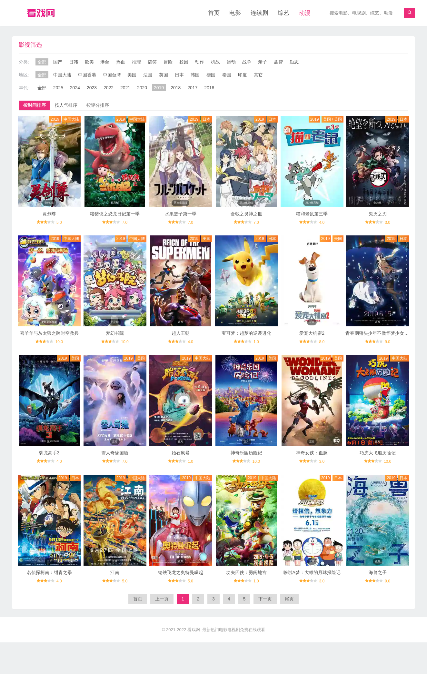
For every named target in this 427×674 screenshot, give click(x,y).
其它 (258, 74)
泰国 (226, 74)
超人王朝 (181, 333)
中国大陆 (62, 74)
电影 (235, 13)
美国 (131, 74)
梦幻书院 (115, 333)
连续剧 (259, 13)
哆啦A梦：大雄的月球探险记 (312, 572)
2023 (92, 87)
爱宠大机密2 (311, 333)
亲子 (262, 61)
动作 (199, 61)
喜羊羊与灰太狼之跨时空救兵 (49, 333)
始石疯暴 (181, 452)
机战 (215, 61)
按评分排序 (97, 105)
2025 (58, 87)
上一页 (162, 598)
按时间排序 (34, 105)
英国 (163, 74)
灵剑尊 (49, 213)
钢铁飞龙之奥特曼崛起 (180, 572)
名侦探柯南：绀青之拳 (49, 572)
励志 (294, 61)
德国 (210, 74)
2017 (192, 87)
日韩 (73, 61)
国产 (57, 61)
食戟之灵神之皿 (246, 213)
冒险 (168, 61)
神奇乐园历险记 (246, 452)
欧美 (89, 61)
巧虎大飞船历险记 (378, 452)
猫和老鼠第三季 (312, 213)
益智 (278, 61)
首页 (214, 13)
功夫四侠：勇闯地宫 (246, 572)
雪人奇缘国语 (114, 452)
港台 (104, 61)
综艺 (283, 13)
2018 (176, 87)
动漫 (305, 13)
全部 (41, 61)
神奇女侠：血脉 (312, 452)
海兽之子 (378, 572)
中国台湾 (112, 74)
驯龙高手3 (49, 452)
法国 (147, 74)
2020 (142, 87)
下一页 (265, 598)
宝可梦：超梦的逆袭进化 (246, 333)
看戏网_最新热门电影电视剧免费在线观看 (226, 629)
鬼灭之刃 (378, 213)
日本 (179, 74)
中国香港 (87, 74)
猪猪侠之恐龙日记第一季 (115, 213)
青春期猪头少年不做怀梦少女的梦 (379, 333)
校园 (183, 61)
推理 (136, 61)
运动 (231, 61)
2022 (109, 87)
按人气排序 (66, 105)
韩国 (195, 74)
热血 (120, 61)
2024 (75, 87)
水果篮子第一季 (180, 213)
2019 (159, 87)
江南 (114, 572)
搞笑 (152, 61)
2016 (209, 87)
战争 (246, 61)
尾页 (289, 598)
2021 (125, 87)
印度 (242, 74)
